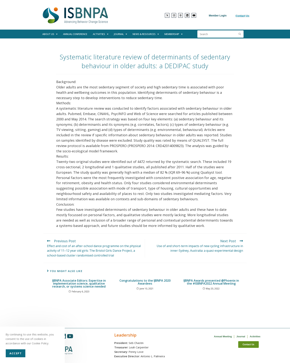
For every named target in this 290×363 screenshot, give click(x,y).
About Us (50, 34)
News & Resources (146, 34)
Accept (15, 353)
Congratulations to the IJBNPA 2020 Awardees (145, 282)
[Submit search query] (240, 34)
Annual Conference (75, 34)
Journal (120, 34)
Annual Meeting (223, 336)
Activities (100, 34)
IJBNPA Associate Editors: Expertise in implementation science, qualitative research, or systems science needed (79, 283)
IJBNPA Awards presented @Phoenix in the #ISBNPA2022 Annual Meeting (211, 282)
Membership (173, 34)
